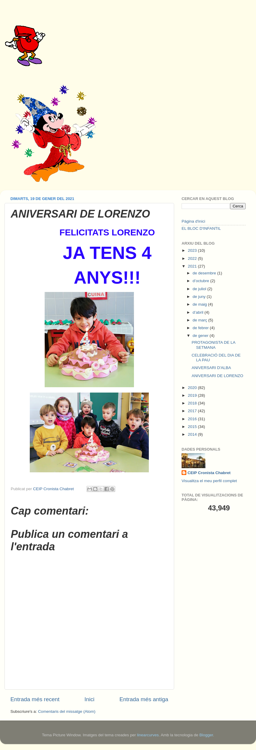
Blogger (206, 735)
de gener (201, 335)
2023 (193, 250)
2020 (193, 387)
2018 (193, 403)
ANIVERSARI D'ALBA (211, 367)
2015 (193, 426)
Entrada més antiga (143, 699)
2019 (193, 395)
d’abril (199, 312)
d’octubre (201, 281)
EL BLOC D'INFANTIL (201, 228)
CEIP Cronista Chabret (209, 473)
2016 (193, 419)
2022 (193, 258)
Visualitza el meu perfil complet (209, 481)
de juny (200, 296)
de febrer (201, 328)
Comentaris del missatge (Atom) (67, 711)
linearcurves (148, 735)
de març (200, 320)
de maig (200, 304)
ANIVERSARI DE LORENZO (217, 376)
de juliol (200, 289)
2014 (193, 434)
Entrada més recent (35, 699)
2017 (193, 411)
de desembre (205, 273)
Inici (90, 699)
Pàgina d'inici (193, 221)
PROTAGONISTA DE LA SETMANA (213, 344)
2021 (193, 266)
